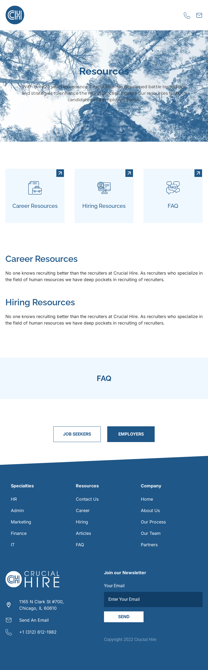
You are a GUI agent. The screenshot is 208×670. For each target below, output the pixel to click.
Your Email (114, 585)
